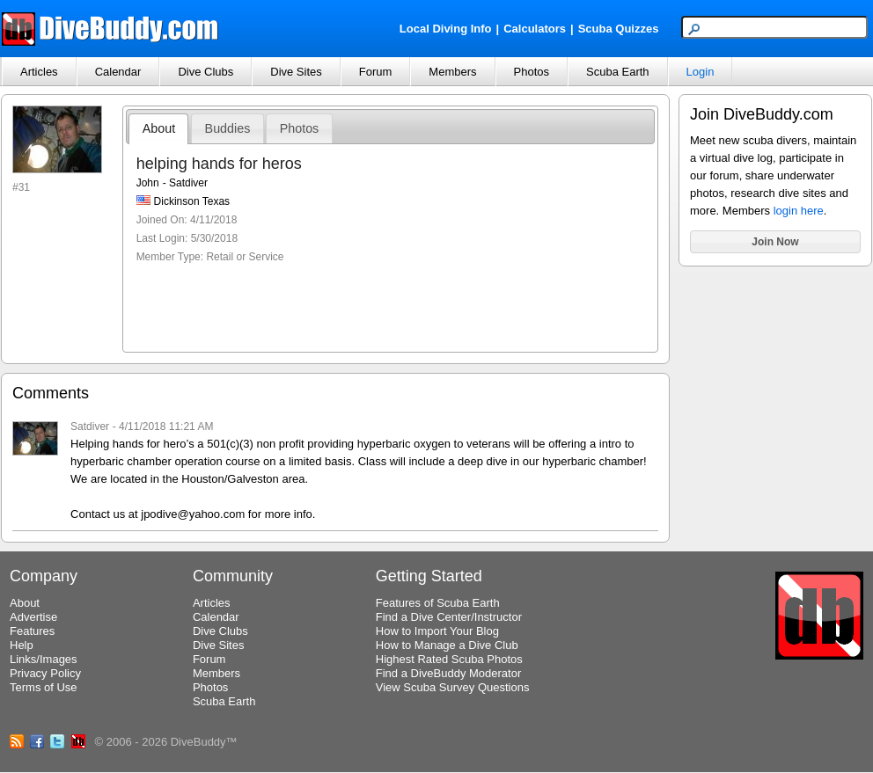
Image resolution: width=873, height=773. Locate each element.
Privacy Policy (45, 673)
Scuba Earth (617, 71)
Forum (375, 71)
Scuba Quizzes (618, 28)
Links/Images (43, 659)
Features (32, 631)
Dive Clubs (205, 71)
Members (452, 71)
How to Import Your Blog (437, 631)
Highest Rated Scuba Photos (449, 659)
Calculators (534, 28)
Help (21, 645)
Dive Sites (296, 71)
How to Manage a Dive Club (447, 645)
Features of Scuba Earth (438, 602)
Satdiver (89, 426)
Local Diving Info (446, 28)
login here (799, 210)
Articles (39, 71)
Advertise (33, 617)
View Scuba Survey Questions (453, 687)
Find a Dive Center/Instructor (449, 617)
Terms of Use (43, 687)
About (159, 128)
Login (700, 71)
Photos (531, 71)
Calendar (118, 71)
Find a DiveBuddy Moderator (448, 673)
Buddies (228, 128)
